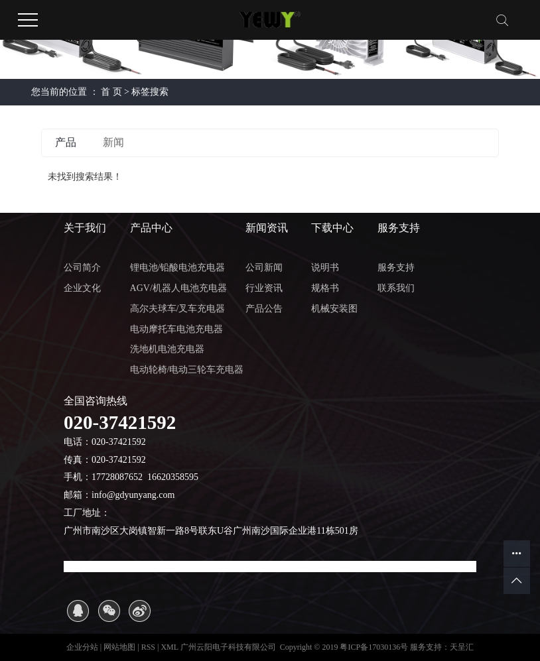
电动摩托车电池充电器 (176, 329)
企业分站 (82, 647)
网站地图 (120, 647)
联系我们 (396, 288)
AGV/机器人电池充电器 (178, 288)
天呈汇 (462, 647)
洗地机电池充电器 (167, 349)
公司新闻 (264, 267)
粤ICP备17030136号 (374, 647)
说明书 (325, 267)
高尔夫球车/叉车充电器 (178, 309)
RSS (148, 647)
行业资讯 (264, 288)
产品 (65, 142)
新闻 (113, 142)
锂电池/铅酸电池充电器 (178, 267)
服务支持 (396, 267)
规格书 (325, 288)
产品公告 (264, 309)
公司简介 (82, 267)
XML (169, 647)
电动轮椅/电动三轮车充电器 (187, 370)
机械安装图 (334, 309)
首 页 (111, 92)
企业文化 (82, 288)
